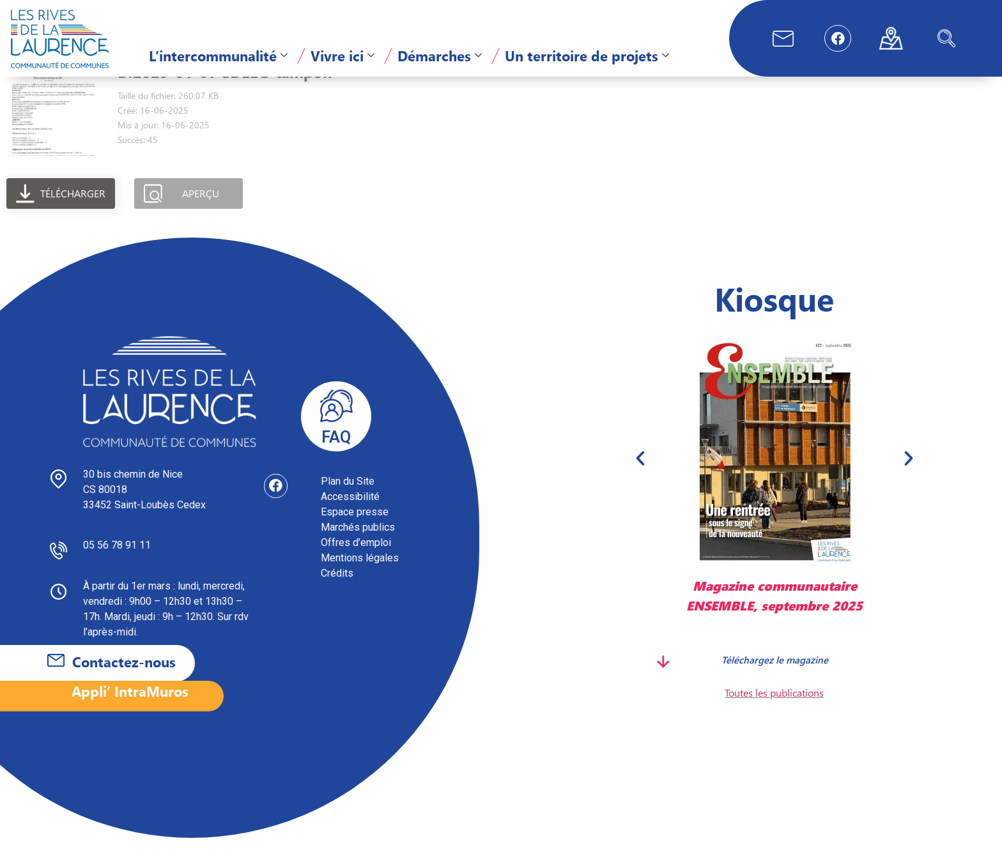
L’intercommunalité (218, 55)
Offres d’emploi (356, 562)
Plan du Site (347, 500)
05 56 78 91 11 (117, 564)
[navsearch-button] (946, 38)
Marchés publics (358, 546)
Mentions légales (360, 577)
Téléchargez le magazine (774, 678)
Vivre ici (342, 55)
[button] (640, 477)
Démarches (439, 55)
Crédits (337, 592)
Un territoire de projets (587, 55)
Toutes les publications (774, 711)
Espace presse (355, 531)
